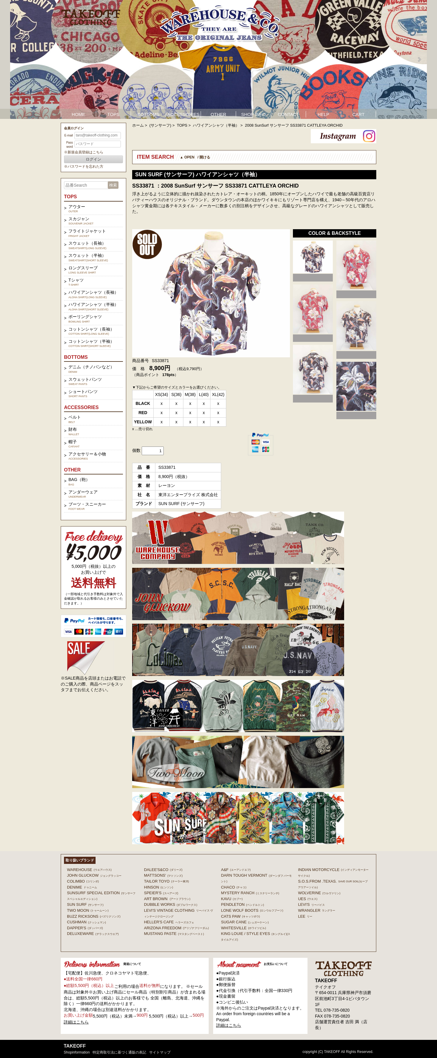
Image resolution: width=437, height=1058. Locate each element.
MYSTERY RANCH (250, 893)
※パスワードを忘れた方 (83, 166)
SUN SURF (85, 904)
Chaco (233, 887)
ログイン (93, 159)
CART (358, 114)
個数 (136, 450)
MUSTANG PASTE (174, 933)
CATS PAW (240, 916)
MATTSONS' (163, 875)
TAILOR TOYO (166, 881)
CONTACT (288, 114)
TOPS (113, 114)
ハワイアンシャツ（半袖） (216, 125)
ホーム (138, 125)
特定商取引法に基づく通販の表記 (119, 1052)
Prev (18, 59)
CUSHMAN (86, 922)
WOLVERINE (319, 893)
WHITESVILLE (243, 928)
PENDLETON (242, 904)
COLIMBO (83, 881)
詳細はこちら (76, 1022)
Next (419, 59)
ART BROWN (167, 899)
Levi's (311, 904)
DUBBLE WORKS (170, 904)
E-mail (68, 135)
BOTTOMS (149, 114)
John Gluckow (94, 875)
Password (69, 144)
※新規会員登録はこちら (83, 152)
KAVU (231, 899)
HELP (323, 114)
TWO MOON (87, 910)
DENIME (82, 887)
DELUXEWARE (93, 933)
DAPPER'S (85, 928)
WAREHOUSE (89, 869)
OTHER (218, 114)
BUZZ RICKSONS (93, 916)
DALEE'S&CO (163, 869)
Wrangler (316, 910)
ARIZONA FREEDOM (176, 928)
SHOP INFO (253, 114)
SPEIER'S (161, 893)
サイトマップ (160, 1052)
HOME (78, 114)
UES (307, 899)
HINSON (158, 887)
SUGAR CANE (245, 922)
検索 (113, 185)
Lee (305, 916)
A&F (235, 869)
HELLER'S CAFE (169, 922)
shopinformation (77, 1052)
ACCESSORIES (183, 114)
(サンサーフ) (160, 125)
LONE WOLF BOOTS (252, 910)
